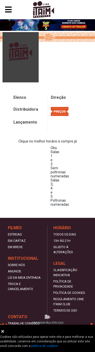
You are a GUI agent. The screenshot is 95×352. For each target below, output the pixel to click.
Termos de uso (65, 310)
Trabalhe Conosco (24, 323)
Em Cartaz (17, 241)
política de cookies (44, 346)
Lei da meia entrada (24, 277)
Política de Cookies (69, 293)
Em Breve (15, 247)
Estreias (15, 234)
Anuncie (14, 271)
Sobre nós (16, 265)
